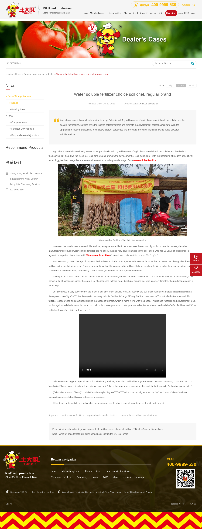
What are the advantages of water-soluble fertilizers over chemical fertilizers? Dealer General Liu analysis (111, 429)
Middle (181, 85)
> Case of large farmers (18, 96)
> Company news (18, 122)
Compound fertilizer (61, 477)
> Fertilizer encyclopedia (22, 128)
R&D (105, 477)
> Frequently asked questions (24, 135)
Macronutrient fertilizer (118, 471)
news (95, 477)
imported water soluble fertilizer (102, 415)
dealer (51, 74)
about (116, 477)
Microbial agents (70, 471)
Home (18, 74)
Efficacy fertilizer (93, 471)
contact (127, 477)
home (54, 471)
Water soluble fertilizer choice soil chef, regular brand (82, 74)
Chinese (189, 4)
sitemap (140, 477)
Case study (82, 477)
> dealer (14, 103)
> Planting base (17, 109)
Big (170, 85)
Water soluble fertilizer (73, 415)
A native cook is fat (148, 103)
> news (9, 115)
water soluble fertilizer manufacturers (139, 415)
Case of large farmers (34, 74)
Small (191, 85)
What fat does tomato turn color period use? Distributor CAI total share (93, 434)
